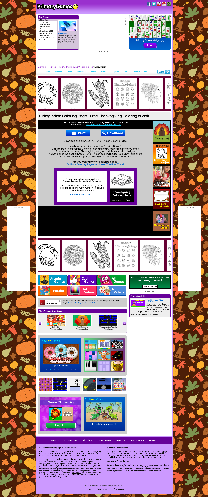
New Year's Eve (122, 457)
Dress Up (97, 475)
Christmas (152, 453)
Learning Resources (47, 67)
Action (73, 475)
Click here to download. (82, 194)
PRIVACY (153, 440)
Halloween (161, 453)
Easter (109, 455)
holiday (141, 452)
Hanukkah (111, 457)
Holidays (61, 67)
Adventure (43, 475)
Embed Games (104, 440)
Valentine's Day (119, 455)
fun (88, 459)
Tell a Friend (87, 440)
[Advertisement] (150, 360)
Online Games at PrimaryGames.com (57, 7)
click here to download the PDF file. (103, 125)
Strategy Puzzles (84, 475)
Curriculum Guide (137, 465)
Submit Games (70, 440)
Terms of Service (137, 440)
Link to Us (88, 489)
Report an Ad (102, 489)
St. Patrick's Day (133, 455)
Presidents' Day (158, 455)
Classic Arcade (63, 475)
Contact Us (120, 440)
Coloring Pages (86, 67)
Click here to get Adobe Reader (82, 303)
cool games (54, 461)
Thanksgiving (72, 67)
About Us (55, 440)
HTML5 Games (118, 489)
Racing (53, 475)
